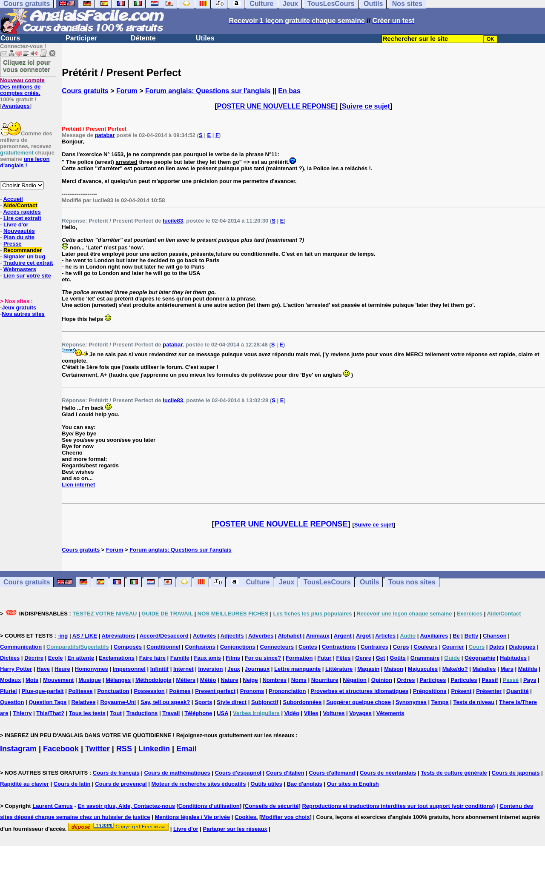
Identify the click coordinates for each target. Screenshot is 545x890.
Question (12, 702)
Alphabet (290, 635)
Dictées (10, 658)
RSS (124, 748)
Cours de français (116, 773)
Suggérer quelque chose (358, 702)
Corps (401, 647)
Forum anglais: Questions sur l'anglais (208, 90)
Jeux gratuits (19, 307)
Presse (12, 243)
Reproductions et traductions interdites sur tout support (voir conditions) (398, 806)
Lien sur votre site (27, 275)
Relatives (83, 702)
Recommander (22, 250)
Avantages (15, 106)
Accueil (13, 199)
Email (186, 748)
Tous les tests (87, 713)
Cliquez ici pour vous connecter (27, 65)
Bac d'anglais (304, 784)
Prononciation (287, 691)
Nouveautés (19, 231)
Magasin (368, 669)
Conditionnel (163, 647)
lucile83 (173, 220)
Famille (179, 658)
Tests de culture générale (454, 773)
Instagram (18, 748)
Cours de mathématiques (177, 773)
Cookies (245, 817)
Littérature (339, 669)
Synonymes (411, 702)
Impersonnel (129, 669)
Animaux (318, 635)
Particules (463, 680)
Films (233, 658)
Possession (149, 691)
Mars (506, 669)
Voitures (333, 713)
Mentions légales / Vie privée (192, 817)
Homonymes (91, 669)
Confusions (200, 647)
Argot (363, 635)
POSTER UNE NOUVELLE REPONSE (276, 106)
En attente (80, 658)
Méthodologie (153, 680)
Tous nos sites (412, 582)
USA (222, 713)
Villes (311, 713)
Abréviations (118, 635)
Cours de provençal (120, 784)
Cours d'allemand (332, 773)
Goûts (398, 658)
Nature (229, 680)
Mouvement (58, 680)
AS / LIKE (85, 635)
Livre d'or (16, 224)
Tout (116, 713)
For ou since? (263, 658)
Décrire (33, 658)
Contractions (339, 647)
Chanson (495, 635)
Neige (250, 680)
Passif (490, 680)
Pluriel (8, 691)
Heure (62, 669)
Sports (203, 702)
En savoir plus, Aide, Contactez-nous (126, 806)
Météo (208, 680)
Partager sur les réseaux (235, 829)
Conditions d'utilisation (209, 806)
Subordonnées (302, 702)
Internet (183, 669)
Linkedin (154, 748)
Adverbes (260, 635)
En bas (289, 90)
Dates (496, 647)
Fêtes (343, 658)
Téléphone (198, 713)
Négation (355, 680)
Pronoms (252, 691)
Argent (343, 635)
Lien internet (78, 484)
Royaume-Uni (118, 702)
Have (43, 669)
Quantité (517, 691)
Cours (10, 38)
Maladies (484, 669)
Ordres (406, 680)
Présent (461, 691)
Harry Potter (16, 669)
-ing (62, 635)
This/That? (50, 713)
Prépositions (430, 691)
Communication (21, 647)
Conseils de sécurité (271, 806)
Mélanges (118, 680)
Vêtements (390, 713)
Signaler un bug (24, 256)
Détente (143, 38)
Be (456, 635)
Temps (440, 702)
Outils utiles (266, 784)
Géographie (480, 658)
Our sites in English (353, 784)
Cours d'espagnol (238, 773)
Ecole (55, 658)
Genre (363, 658)
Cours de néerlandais (388, 773)
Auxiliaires (434, 635)
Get (380, 658)
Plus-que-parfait (43, 691)
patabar (105, 135)
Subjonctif (264, 702)
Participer (81, 38)
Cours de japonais (516, 773)
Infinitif (159, 669)
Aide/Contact (20, 205)
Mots (32, 680)
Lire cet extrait (22, 218)
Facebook (61, 748)
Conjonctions (237, 647)
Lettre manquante (297, 669)
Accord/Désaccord (164, 635)
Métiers (185, 680)
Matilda (527, 669)
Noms (299, 680)
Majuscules (423, 669)
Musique (89, 680)
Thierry (22, 713)
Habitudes (513, 658)
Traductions (142, 713)
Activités (204, 635)
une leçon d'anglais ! (24, 162)
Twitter (97, 748)
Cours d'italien (285, 773)
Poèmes (180, 691)
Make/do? (455, 669)
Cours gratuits (85, 90)
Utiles (205, 38)
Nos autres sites (23, 314)
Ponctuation (113, 691)
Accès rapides (21, 212)
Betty (472, 635)
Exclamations (117, 658)
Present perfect (215, 691)
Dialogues (522, 647)
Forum (127, 90)
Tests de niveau (474, 702)
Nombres (275, 680)
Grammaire (425, 658)
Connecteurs (277, 647)
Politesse (80, 691)
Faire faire (152, 658)
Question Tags (47, 702)
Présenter (489, 691)
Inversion (210, 669)
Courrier (453, 647)
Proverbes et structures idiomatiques (359, 691)
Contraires (374, 647)
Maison (393, 669)
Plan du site (18, 237)
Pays (529, 680)
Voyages (360, 713)
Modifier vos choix (285, 817)
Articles (385, 635)
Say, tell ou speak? (165, 702)
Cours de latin (72, 784)
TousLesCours (327, 582)
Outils (369, 582)
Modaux (10, 680)
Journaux (257, 669)
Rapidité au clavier (24, 784)
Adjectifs (232, 635)
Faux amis (207, 658)
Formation (299, 658)
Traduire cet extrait (28, 263)
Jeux (286, 582)
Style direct (232, 702)
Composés (128, 647)
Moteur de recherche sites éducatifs (199, 784)
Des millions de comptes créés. (22, 86)
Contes (307, 647)
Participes (432, 680)
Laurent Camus (52, 806)
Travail (171, 713)
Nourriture (324, 680)
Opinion (381, 680)
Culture (258, 582)
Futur (324, 658)
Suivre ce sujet (366, 106)
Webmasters (19, 269)
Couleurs (425, 647)
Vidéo (291, 713)
